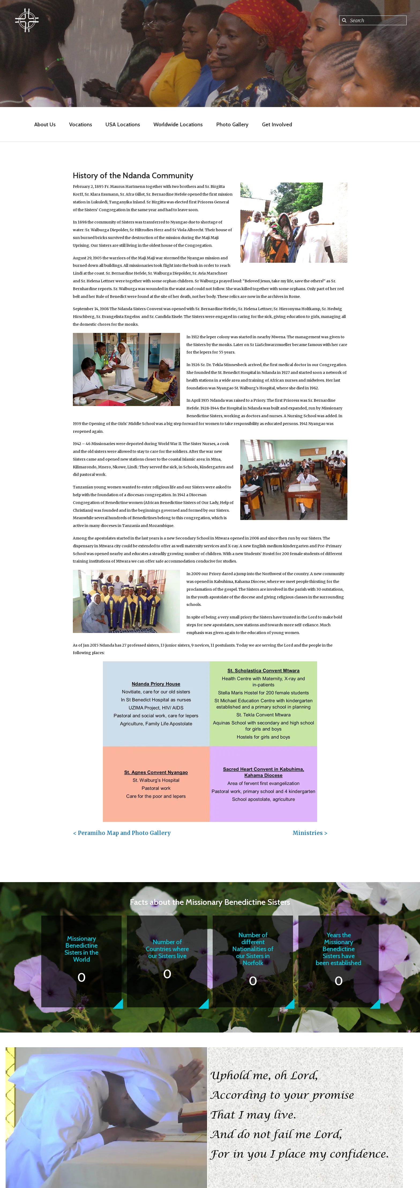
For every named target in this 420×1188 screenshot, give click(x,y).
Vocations (80, 124)
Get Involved (277, 124)
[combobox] (373, 20)
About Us (45, 124)
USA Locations (123, 124)
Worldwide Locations (178, 124)
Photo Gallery (232, 124)
